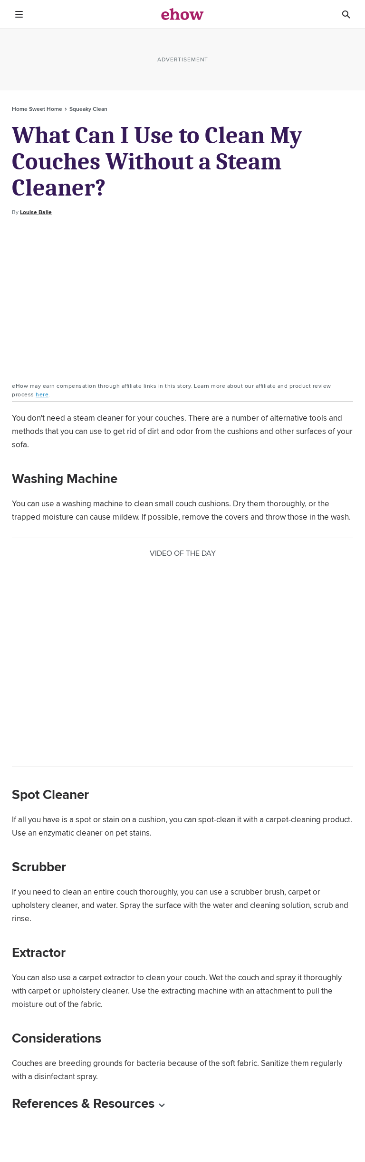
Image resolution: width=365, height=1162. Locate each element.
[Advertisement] (182, 297)
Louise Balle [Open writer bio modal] (36, 212)
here (42, 394)
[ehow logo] (182, 14)
